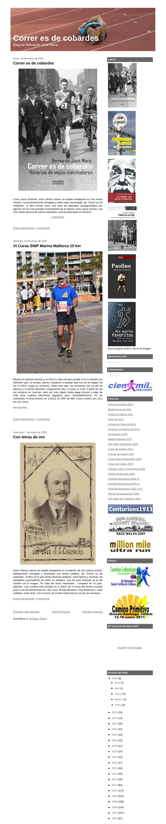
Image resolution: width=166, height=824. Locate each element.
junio (117, 682)
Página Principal (61, 611)
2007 (114, 812)
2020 (114, 740)
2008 (114, 807)
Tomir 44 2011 (116, 419)
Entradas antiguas (92, 611)
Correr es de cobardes (56, 38)
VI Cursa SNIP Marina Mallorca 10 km (47, 246)
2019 (114, 745)
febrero (119, 699)
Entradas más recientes (26, 611)
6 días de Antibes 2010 (120, 449)
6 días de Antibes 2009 (120, 464)
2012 (114, 785)
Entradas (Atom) (38, 618)
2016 (114, 762)
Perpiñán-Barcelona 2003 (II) (124, 483)
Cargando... (114, 361)
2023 (114, 723)
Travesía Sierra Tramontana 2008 (126, 469)
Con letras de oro (29, 437)
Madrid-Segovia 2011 (120, 409)
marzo (118, 693)
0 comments (43, 228)
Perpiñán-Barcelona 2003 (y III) (125, 488)
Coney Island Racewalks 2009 (124, 459)
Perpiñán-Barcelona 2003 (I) (123, 478)
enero (118, 704)
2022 (114, 729)
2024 (114, 718)
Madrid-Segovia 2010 (120, 439)
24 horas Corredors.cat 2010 (123, 429)
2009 (114, 801)
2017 (114, 757)
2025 (114, 712)
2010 (114, 796)
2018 (114, 751)
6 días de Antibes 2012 (120, 404)
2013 (114, 779)
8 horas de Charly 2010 (121, 454)
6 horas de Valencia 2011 (122, 424)
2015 (114, 768)
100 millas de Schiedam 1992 (124, 498)
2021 (114, 734)
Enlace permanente (24, 228)
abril (117, 688)
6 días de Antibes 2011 (120, 414)
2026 (114, 678)
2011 (114, 790)
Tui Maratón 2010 (117, 434)
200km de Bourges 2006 (121, 473)
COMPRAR (58, 217)
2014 (114, 773)
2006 (114, 818)
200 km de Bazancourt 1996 (123, 493)
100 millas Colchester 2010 (123, 444)
